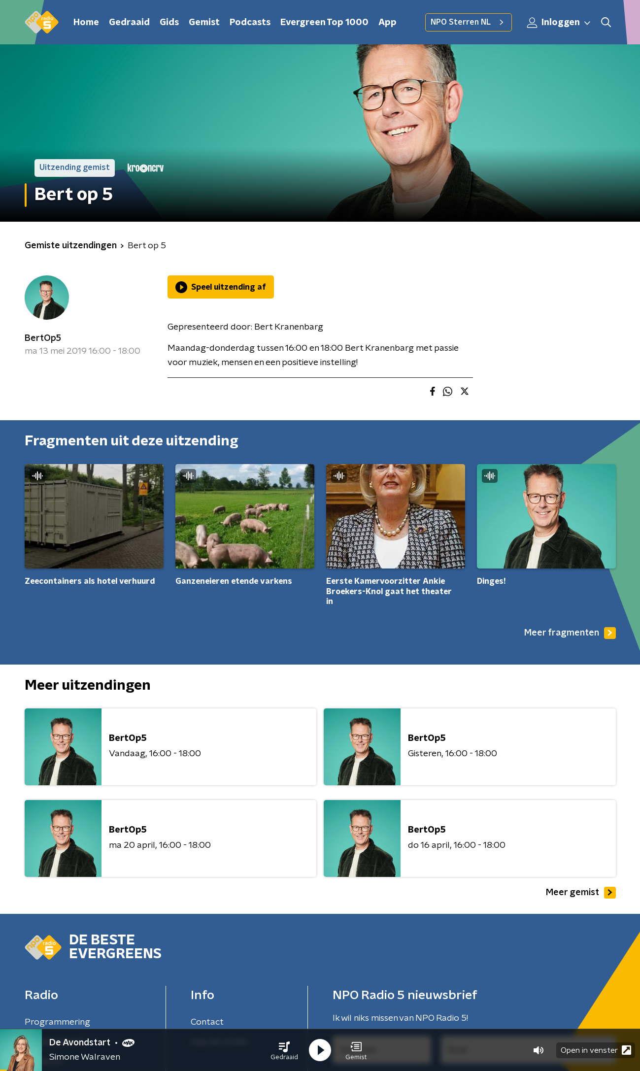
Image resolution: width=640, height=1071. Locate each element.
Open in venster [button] (596, 1050)
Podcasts (250, 22)
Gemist (204, 22)
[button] (284, 1050)
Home (86, 22)
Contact (207, 1022)
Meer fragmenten (570, 633)
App (387, 22)
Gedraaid (129, 22)
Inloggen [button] (559, 22)
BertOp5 (43, 338)
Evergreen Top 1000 (324, 22)
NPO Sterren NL (468, 22)
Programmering (57, 1022)
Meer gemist (581, 893)
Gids (169, 22)
